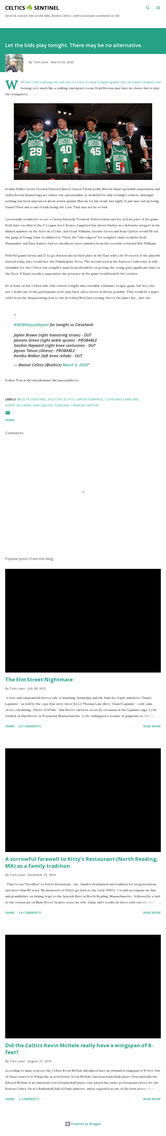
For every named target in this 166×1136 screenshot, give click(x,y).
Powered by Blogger (83, 1124)
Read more (152, 726)
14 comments (30, 913)
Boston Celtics (61, 399)
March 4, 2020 (75, 364)
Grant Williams (18, 405)
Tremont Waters (85, 405)
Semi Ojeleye (43, 405)
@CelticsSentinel (31, 399)
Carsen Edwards (89, 399)
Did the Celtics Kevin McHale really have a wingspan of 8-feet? (79, 1049)
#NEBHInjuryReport (31, 324)
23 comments (30, 726)
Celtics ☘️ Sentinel (32, 7)
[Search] (147, 7)
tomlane (61, 405)
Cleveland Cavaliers (122, 399)
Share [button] (10, 420)
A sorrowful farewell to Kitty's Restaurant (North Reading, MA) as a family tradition (81, 862)
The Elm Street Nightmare (39, 679)
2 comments (29, 1099)
